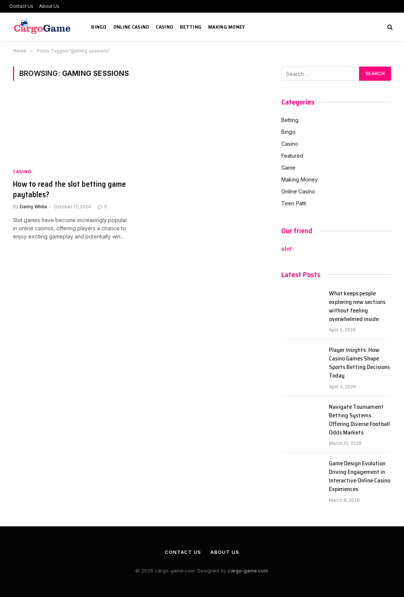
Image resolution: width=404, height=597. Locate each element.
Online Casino (131, 27)
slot (286, 248)
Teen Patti (293, 203)
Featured (292, 156)
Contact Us (21, 6)
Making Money (226, 27)
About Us (49, 6)
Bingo (98, 27)
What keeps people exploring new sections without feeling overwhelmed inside (357, 306)
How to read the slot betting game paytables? (69, 189)
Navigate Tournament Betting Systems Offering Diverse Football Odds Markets (359, 420)
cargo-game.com (248, 571)
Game (288, 167)
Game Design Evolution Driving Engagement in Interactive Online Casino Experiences (359, 476)
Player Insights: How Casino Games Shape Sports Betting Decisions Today (359, 363)
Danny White (33, 206)
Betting (190, 27)
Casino (164, 27)
